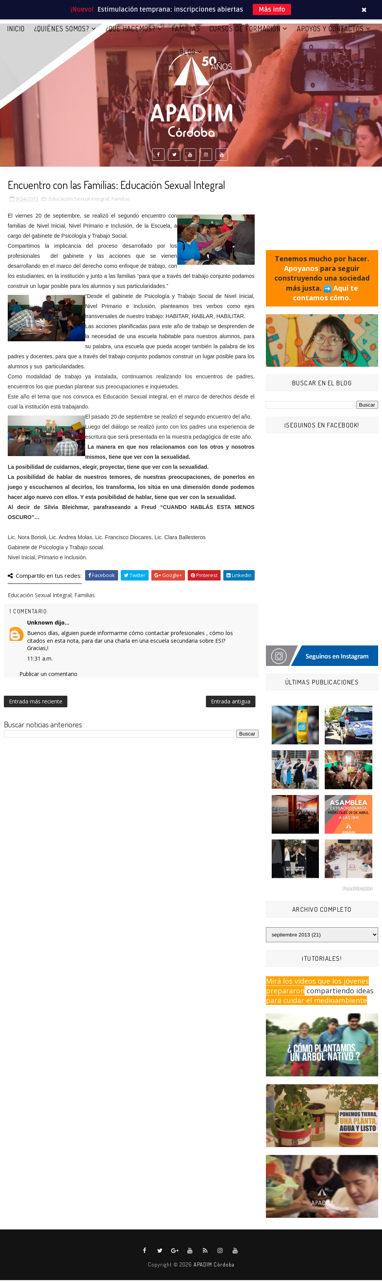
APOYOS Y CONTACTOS (330, 30)
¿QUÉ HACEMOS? (131, 30)
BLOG (187, 53)
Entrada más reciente (35, 703)
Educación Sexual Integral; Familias (89, 200)
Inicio (16, 30)
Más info (272, 9)
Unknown (40, 624)
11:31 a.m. (40, 660)
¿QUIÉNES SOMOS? (61, 30)
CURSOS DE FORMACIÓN (245, 30)
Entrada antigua (230, 703)
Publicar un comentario (48, 676)
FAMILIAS (186, 30)
